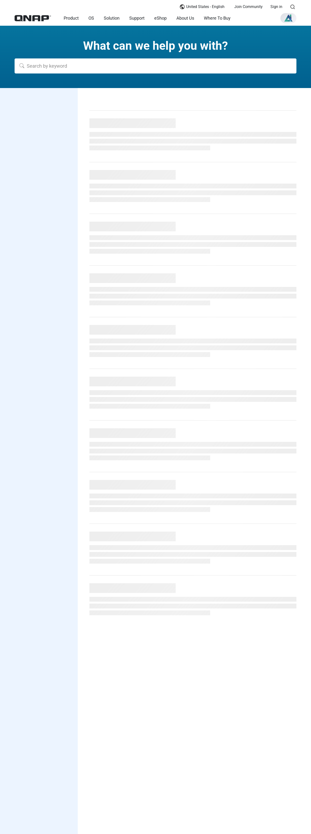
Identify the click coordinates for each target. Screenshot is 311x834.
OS (91, 18)
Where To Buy (217, 18)
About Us (185, 18)
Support (137, 18)
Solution (112, 18)
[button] (288, 18)
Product (71, 18)
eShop (160, 18)
